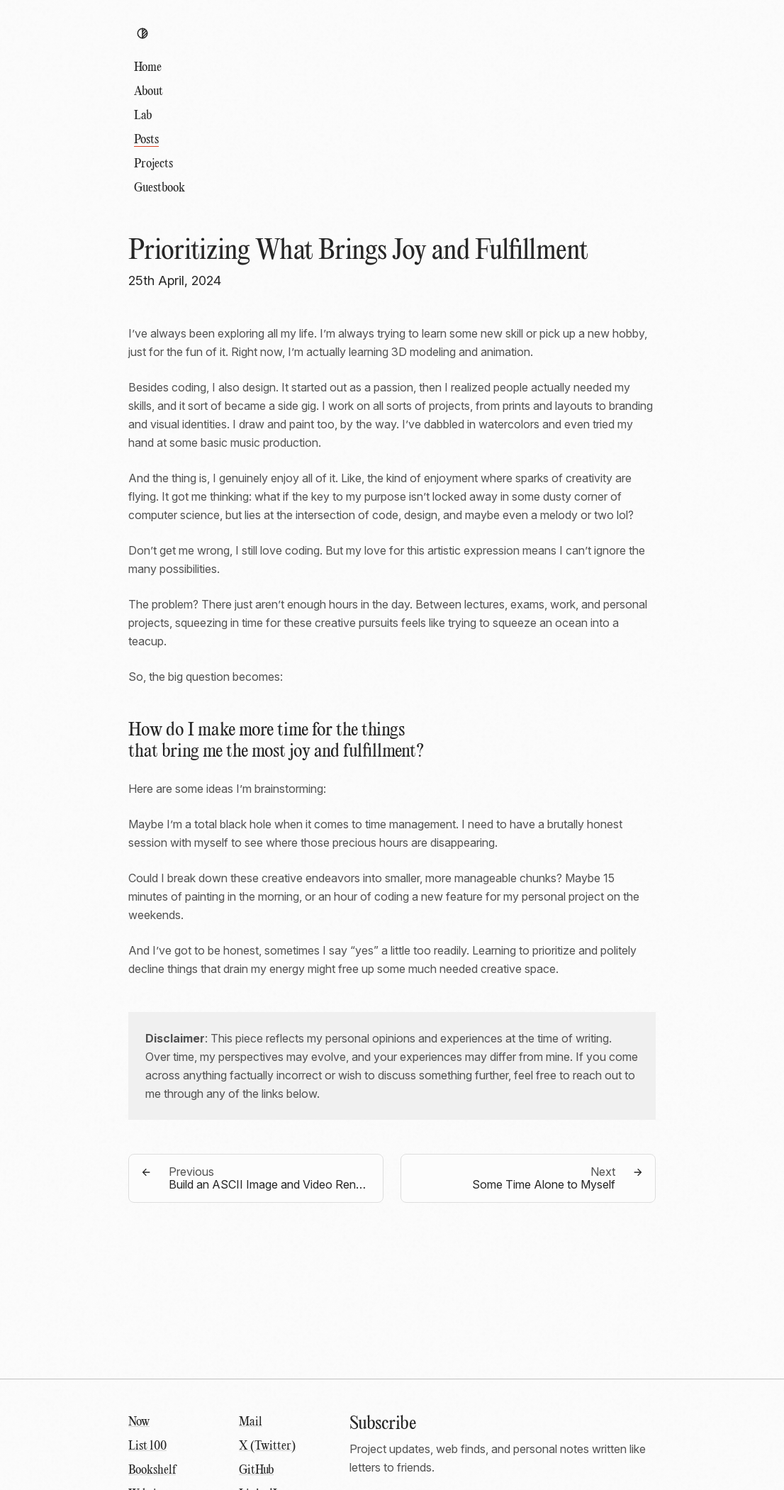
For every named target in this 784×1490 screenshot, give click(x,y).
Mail (250, 1422)
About (148, 92)
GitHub (256, 1470)
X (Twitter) (267, 1446)
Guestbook (159, 188)
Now (139, 1422)
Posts (146, 140)
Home (148, 67)
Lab (143, 116)
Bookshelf (152, 1470)
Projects (153, 164)
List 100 (147, 1446)
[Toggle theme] (142, 33)
